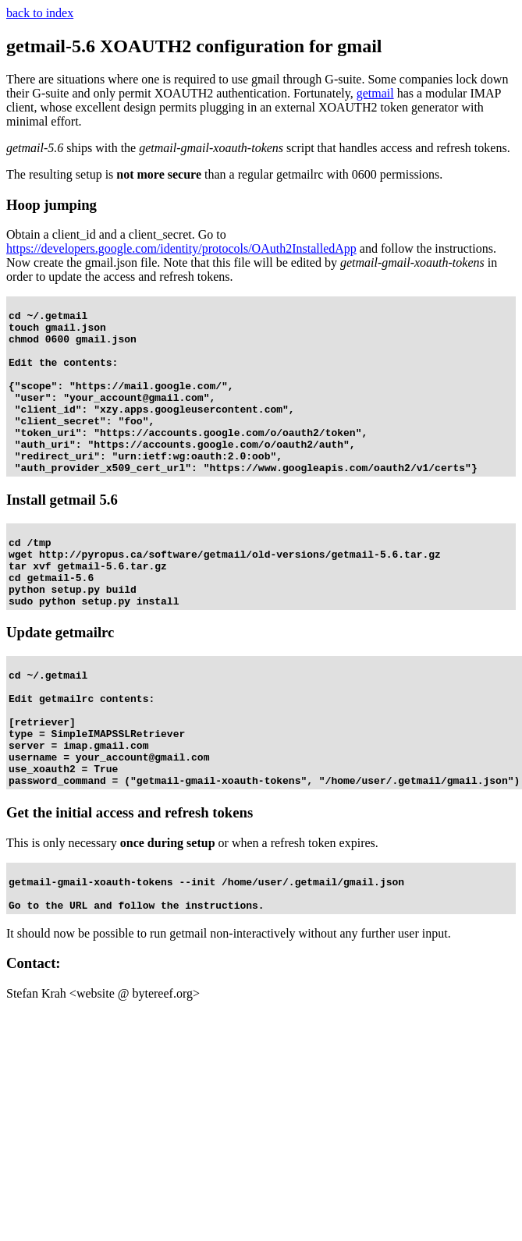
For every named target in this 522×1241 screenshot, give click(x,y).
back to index (39, 13)
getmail (375, 93)
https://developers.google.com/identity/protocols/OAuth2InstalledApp (181, 248)
